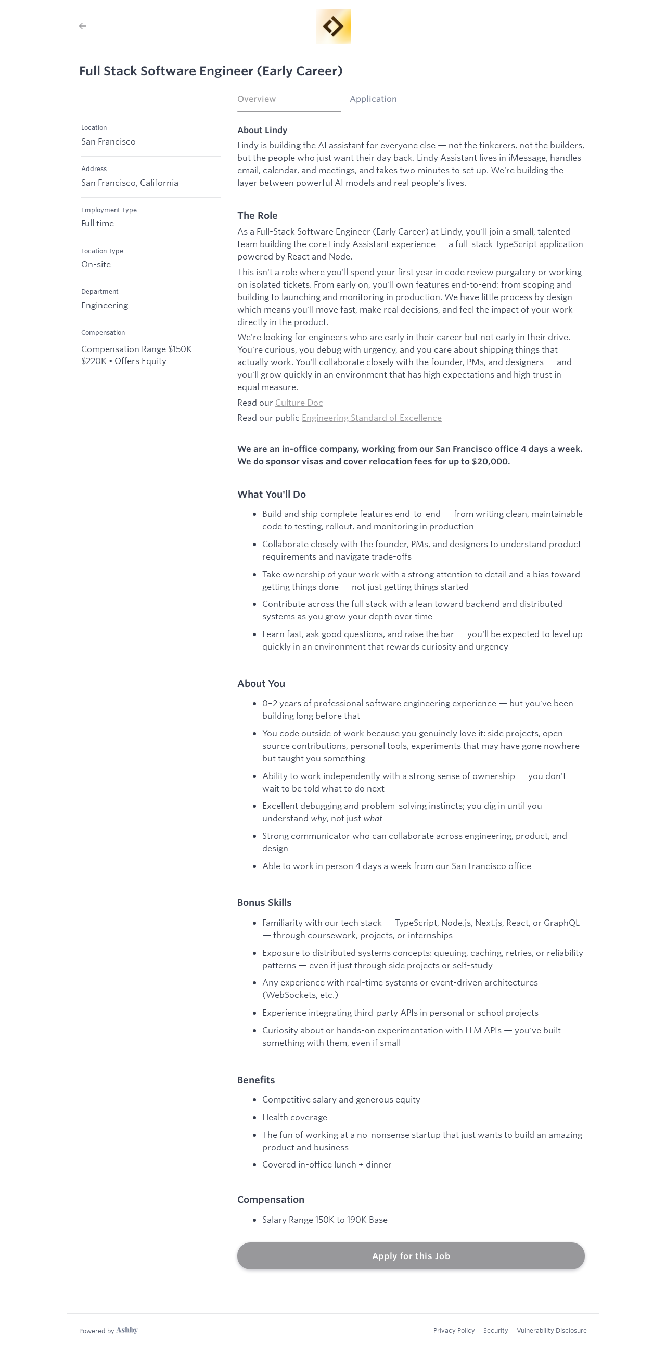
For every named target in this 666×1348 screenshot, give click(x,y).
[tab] (289, 102)
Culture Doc (299, 402)
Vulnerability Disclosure (552, 1330)
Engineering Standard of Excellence (372, 417)
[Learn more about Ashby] (108, 1331)
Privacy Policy (454, 1330)
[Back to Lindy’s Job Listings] (83, 26)
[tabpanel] (411, 697)
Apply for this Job (411, 1256)
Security (495, 1330)
